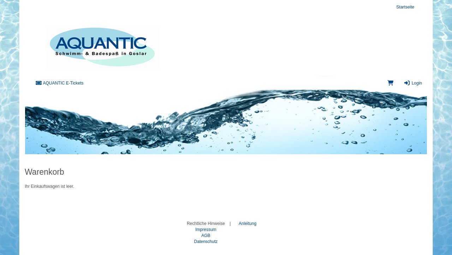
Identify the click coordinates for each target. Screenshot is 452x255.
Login (413, 83)
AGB (205, 235)
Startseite (405, 7)
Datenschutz (206, 241)
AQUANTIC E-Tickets (59, 83)
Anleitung (247, 223)
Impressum (205, 229)
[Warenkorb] (390, 83)
